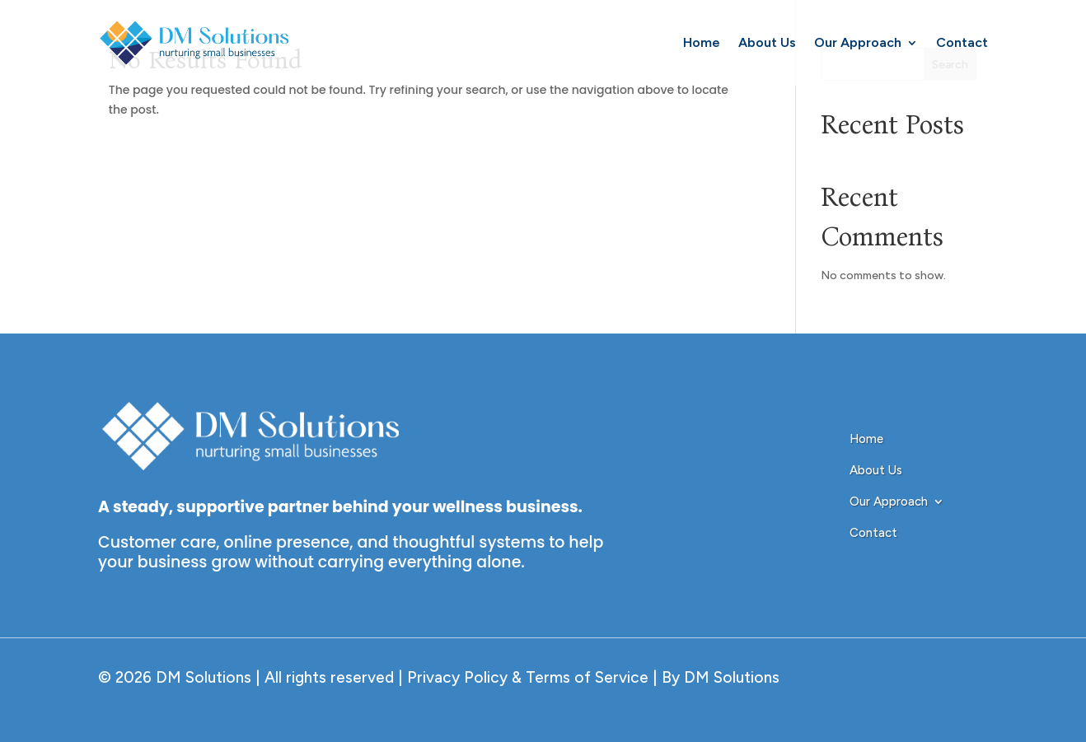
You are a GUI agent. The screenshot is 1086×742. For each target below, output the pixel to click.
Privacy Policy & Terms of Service (525, 677)
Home (701, 42)
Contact (962, 42)
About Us (767, 42)
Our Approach (857, 42)
